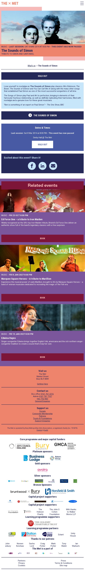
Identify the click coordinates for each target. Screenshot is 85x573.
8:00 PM (24, 215)
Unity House (73, 534)
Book (42, 238)
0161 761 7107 (45, 396)
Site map (63, 565)
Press (63, 560)
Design (39, 430)
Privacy (21, 563)
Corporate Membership (42, 413)
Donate (42, 411)
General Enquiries (42, 401)
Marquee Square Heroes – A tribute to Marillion (26, 278)
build (46, 430)
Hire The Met (42, 399)
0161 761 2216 (47, 394)
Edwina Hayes (8, 338)
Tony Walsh (64, 544)
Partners (21, 560)
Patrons (42, 416)
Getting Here (42, 384)
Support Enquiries (42, 421)
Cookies (21, 565)
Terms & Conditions (63, 563)
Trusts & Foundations (42, 418)
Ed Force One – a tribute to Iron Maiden (21, 219)
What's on (31, 65)
